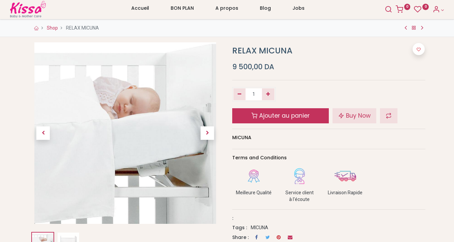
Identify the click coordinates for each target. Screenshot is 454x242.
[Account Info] (419, 10)
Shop (52, 28)
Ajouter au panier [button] (280, 116)
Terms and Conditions (259, 157)
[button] (43, 133)
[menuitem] (140, 9)
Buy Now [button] (354, 116)
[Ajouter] (268, 94)
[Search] (369, 10)
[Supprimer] (240, 94)
